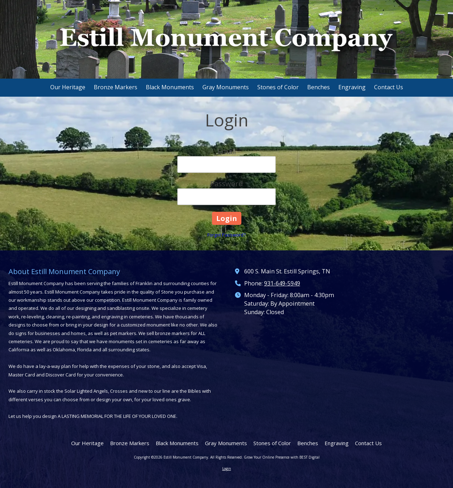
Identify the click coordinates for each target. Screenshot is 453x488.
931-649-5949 (282, 283)
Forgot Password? (226, 235)
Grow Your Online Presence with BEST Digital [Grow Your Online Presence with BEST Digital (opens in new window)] (282, 457)
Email (227, 151)
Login (226, 468)
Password (226, 183)
